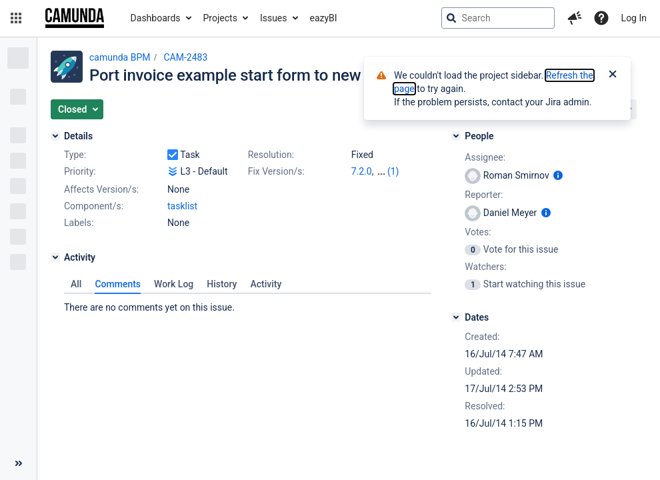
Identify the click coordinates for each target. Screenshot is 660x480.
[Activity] (55, 257)
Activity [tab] (265, 284)
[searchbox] (498, 18)
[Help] (601, 18)
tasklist (182, 206)
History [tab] (222, 284)
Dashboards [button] (156, 18)
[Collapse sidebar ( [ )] (18, 463)
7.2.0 (361, 171)
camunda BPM (119, 57)
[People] (456, 136)
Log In (634, 18)
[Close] (612, 75)
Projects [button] (220, 18)
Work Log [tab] (173, 284)
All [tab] (76, 284)
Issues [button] (273, 18)
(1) (393, 171)
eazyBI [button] (323, 18)
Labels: (78, 222)
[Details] (55, 136)
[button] (16, 18)
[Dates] (456, 317)
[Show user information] (558, 175)
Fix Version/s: (276, 171)
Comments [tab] (118, 284)
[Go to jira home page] (75, 18)
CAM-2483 (185, 57)
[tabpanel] (247, 304)
